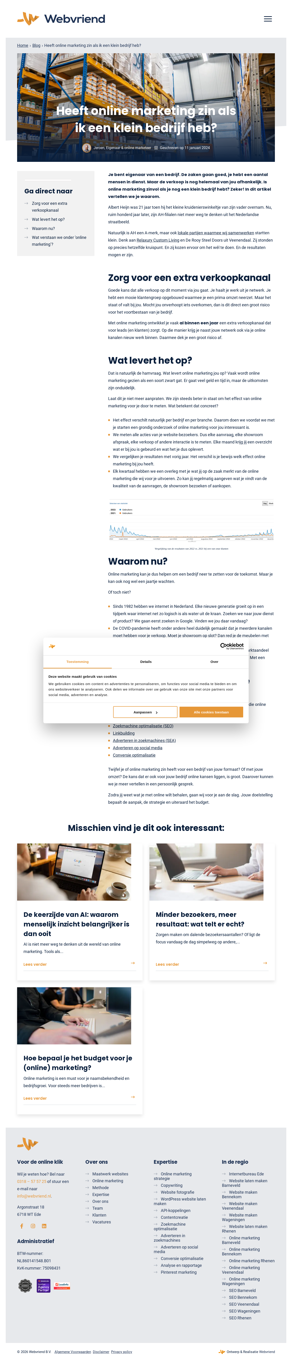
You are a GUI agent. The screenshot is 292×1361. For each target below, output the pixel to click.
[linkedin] (44, 1226)
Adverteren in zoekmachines (169, 1238)
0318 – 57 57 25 (31, 1181)
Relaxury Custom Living (158, 240)
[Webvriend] (61, 19)
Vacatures (101, 1222)
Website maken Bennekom (239, 1194)
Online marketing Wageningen (241, 1281)
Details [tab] (146, 661)
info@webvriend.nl (34, 1196)
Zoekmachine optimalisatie (170, 1226)
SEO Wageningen (244, 1311)
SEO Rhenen (240, 1318)
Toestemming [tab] (77, 661)
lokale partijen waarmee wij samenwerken (216, 232)
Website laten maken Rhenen (244, 1228)
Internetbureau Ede (246, 1174)
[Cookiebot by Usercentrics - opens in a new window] (224, 646)
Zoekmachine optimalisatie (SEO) (143, 725)
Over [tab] (215, 661)
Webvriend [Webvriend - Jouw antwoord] (267, 1352)
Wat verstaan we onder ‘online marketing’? (59, 241)
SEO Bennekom (243, 1297)
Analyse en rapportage (181, 1265)
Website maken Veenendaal (239, 1206)
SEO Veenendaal (244, 1304)
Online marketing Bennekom (241, 1251)
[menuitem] (268, 19)
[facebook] (21, 1226)
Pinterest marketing (179, 1272)
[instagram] (32, 1226)
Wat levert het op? (48, 219)
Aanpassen (145, 712)
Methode (100, 1187)
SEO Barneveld (242, 1290)
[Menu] (268, 19)
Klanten (99, 1215)
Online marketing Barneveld (241, 1240)
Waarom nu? (43, 228)
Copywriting (171, 1185)
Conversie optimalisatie (134, 755)
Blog (36, 45)
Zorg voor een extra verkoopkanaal (49, 207)
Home (22, 45)
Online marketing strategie (173, 1176)
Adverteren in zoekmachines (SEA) (144, 740)
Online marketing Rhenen (252, 1260)
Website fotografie (177, 1192)
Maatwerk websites (110, 1174)
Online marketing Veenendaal (241, 1270)
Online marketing (107, 1180)
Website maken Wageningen (239, 1217)
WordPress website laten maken (180, 1201)
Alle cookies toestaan (211, 712)
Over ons (100, 1201)
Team (97, 1208)
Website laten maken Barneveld (244, 1183)
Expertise (100, 1194)
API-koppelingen (175, 1210)
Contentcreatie (174, 1217)
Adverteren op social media (137, 747)
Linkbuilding (124, 733)
